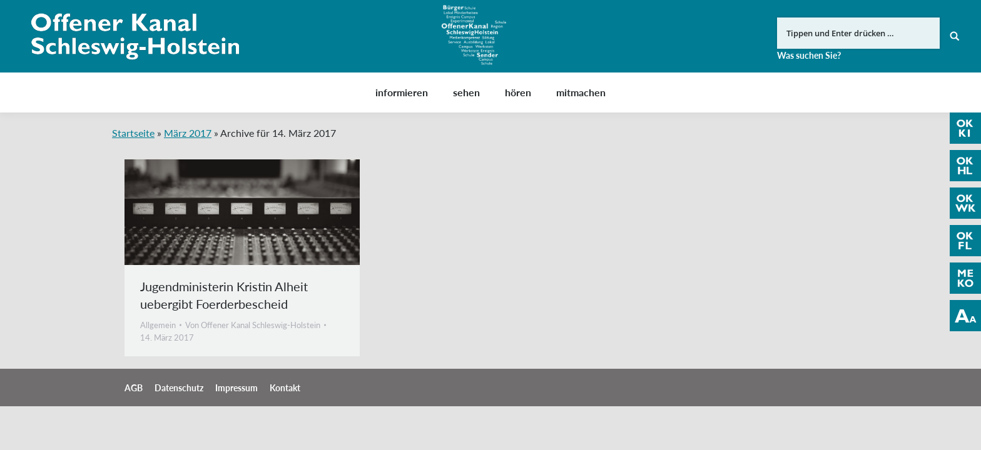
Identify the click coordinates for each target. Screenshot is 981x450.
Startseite (133, 133)
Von (252, 325)
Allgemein (158, 325)
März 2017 (187, 133)
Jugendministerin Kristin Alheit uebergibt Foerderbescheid (224, 295)
